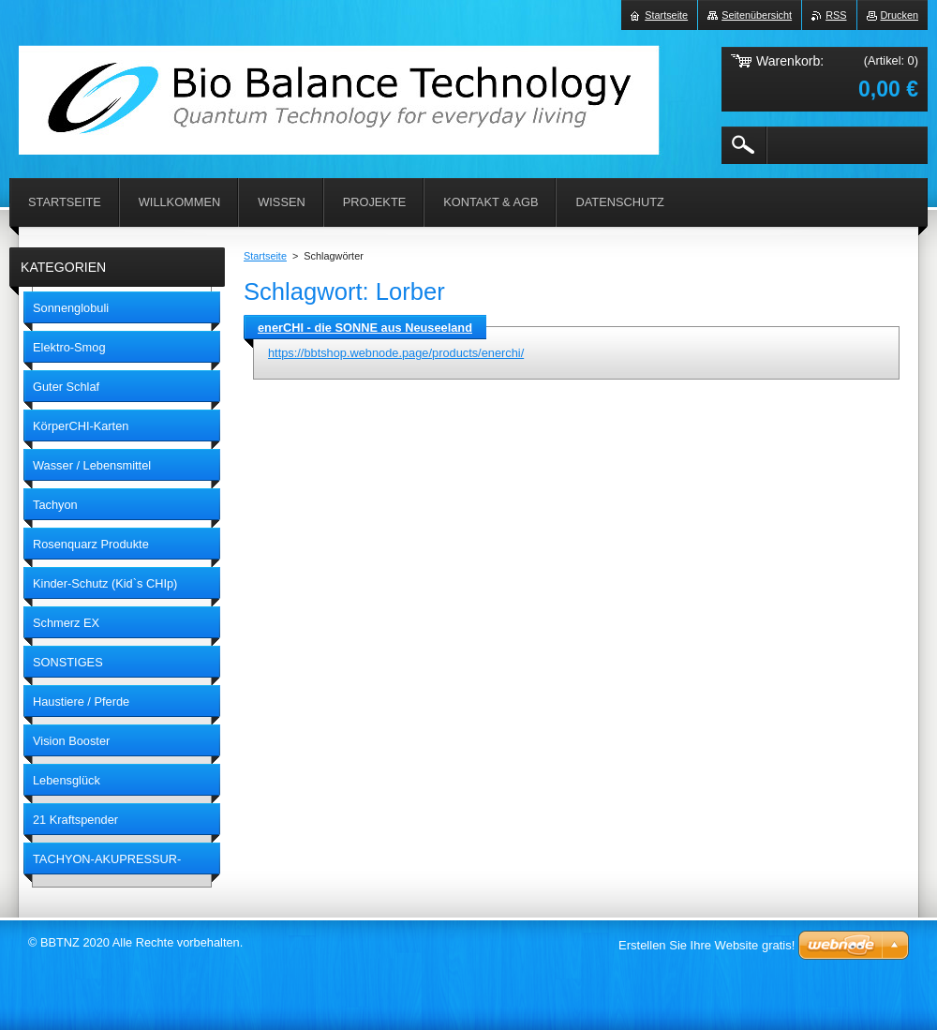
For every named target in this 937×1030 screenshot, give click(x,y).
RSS (835, 15)
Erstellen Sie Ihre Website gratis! (706, 945)
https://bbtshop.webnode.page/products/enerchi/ (396, 353)
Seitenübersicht (756, 15)
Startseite (265, 255)
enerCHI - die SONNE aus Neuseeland (365, 328)
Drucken (900, 15)
